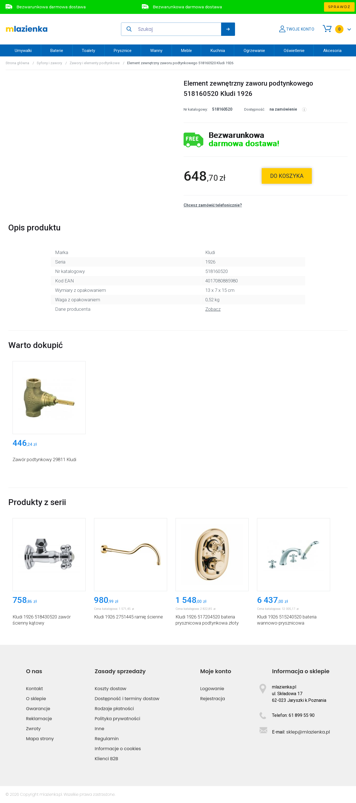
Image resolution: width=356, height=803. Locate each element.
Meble (186, 50)
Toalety (88, 50)
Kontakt (34, 688)
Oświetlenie (294, 50)
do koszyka (286, 176)
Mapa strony (40, 738)
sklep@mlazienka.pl (308, 732)
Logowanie (212, 688)
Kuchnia (218, 50)
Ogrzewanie (254, 50)
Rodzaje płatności (114, 708)
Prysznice (123, 50)
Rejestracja (212, 698)
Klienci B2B (106, 758)
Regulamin (107, 738)
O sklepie (36, 698)
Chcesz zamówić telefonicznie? (213, 205)
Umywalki (23, 50)
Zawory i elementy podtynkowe (95, 63)
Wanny (156, 50)
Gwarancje (38, 708)
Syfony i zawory (49, 63)
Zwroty (33, 728)
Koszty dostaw (111, 688)
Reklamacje (39, 718)
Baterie (56, 50)
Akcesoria (332, 50)
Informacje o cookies (118, 748)
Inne (99, 728)
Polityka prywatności (117, 718)
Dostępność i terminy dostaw (127, 698)
